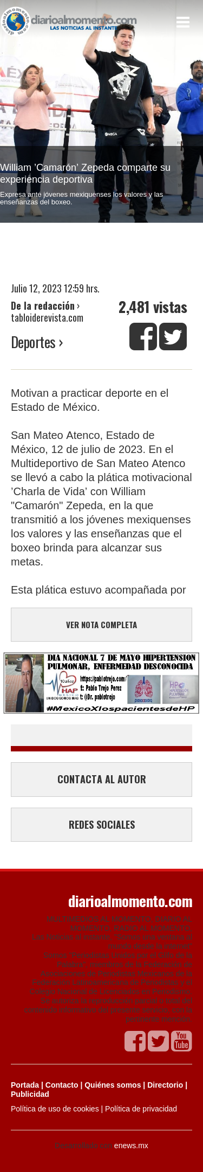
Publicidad (30, 1094)
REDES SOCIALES (102, 824)
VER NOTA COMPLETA (101, 624)
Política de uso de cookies (55, 1108)
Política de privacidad (141, 1108)
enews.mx (131, 1145)
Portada (25, 1085)
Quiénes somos (112, 1085)
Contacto (61, 1085)
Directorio (165, 1085)
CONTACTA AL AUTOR (101, 779)
